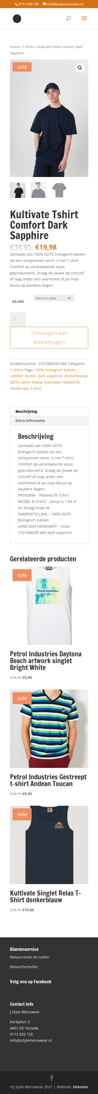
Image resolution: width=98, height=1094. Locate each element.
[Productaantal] (18, 319)
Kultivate (52, 382)
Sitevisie (80, 1086)
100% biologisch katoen (55, 369)
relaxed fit (70, 382)
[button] (80, 68)
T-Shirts (28, 46)
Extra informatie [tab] (30, 420)
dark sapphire (50, 375)
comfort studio (23, 375)
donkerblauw (75, 375)
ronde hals (19, 388)
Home (15, 46)
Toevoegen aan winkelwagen (49, 337)
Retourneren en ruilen (29, 957)
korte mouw (32, 382)
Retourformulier (24, 966)
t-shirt (36, 388)
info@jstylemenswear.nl (31, 1040)
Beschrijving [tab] (26, 411)
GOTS (15, 382)
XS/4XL (18, 301)
